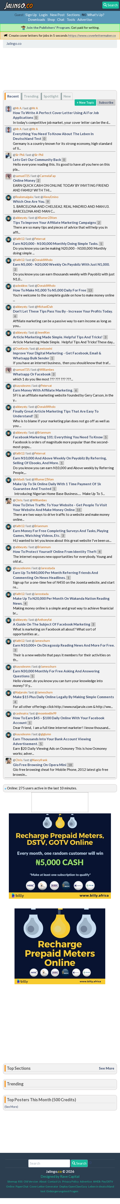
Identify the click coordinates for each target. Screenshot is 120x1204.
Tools (71, 19)
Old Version (31, 1181)
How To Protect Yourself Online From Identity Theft (55, 551)
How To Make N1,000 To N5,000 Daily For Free (49, 290)
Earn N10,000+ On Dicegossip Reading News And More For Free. (64, 645)
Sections (73, 15)
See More (106, 1068)
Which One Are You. (29, 201)
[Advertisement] (41, 70)
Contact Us (54, 1181)
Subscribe (106, 102)
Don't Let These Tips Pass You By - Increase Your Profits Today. (63, 311)
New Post (57, 15)
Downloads (36, 19)
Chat (60, 19)
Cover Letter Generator (43, 1186)
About (43, 1181)
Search (79, 1163)
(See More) (11, 1106)
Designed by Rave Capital (60, 1176)
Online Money (24, 180)
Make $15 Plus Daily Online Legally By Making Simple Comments (63, 697)
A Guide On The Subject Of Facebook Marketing (51, 624)
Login (43, 15)
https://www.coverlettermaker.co (92, 35)
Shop (51, 19)
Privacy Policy (70, 1181)
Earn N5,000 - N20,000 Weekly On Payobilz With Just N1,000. (61, 264)
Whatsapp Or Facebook (32, 374)
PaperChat (22, 1186)
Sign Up (31, 15)
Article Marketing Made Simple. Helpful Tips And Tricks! (58, 337)
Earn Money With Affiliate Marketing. (43, 390)
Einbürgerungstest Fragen (62, 1191)
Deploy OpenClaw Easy (73, 1186)
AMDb (96, 1181)
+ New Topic (85, 102)
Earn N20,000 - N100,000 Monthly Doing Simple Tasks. (55, 243)
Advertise (84, 19)
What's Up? (95, 15)
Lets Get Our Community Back (37, 160)
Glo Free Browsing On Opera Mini (39, 765)
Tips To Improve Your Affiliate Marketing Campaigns (54, 222)
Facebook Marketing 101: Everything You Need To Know (58, 437)
